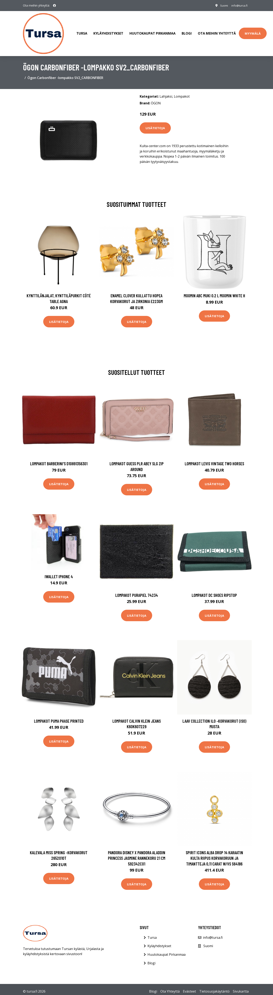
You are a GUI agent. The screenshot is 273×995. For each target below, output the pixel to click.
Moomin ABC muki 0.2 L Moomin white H (214, 291)
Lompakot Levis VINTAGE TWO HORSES (214, 459)
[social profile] (54, 5)
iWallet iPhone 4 (59, 572)
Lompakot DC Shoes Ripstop (214, 591)
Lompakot (182, 92)
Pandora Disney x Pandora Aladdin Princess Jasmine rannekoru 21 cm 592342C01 (136, 854)
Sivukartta (241, 987)
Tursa (81, 31)
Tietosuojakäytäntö (214, 987)
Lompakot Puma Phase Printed (59, 716)
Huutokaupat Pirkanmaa (152, 31)
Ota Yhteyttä (170, 987)
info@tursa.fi (238, 5)
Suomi (222, 5)
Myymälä (253, 31)
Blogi (187, 31)
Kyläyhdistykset (108, 31)
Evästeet (189, 987)
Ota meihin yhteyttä (217, 31)
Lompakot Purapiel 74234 (136, 591)
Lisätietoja (155, 124)
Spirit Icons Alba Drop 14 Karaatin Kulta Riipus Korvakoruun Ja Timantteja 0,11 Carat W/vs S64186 (214, 854)
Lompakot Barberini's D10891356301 (58, 459)
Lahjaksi (166, 92)
